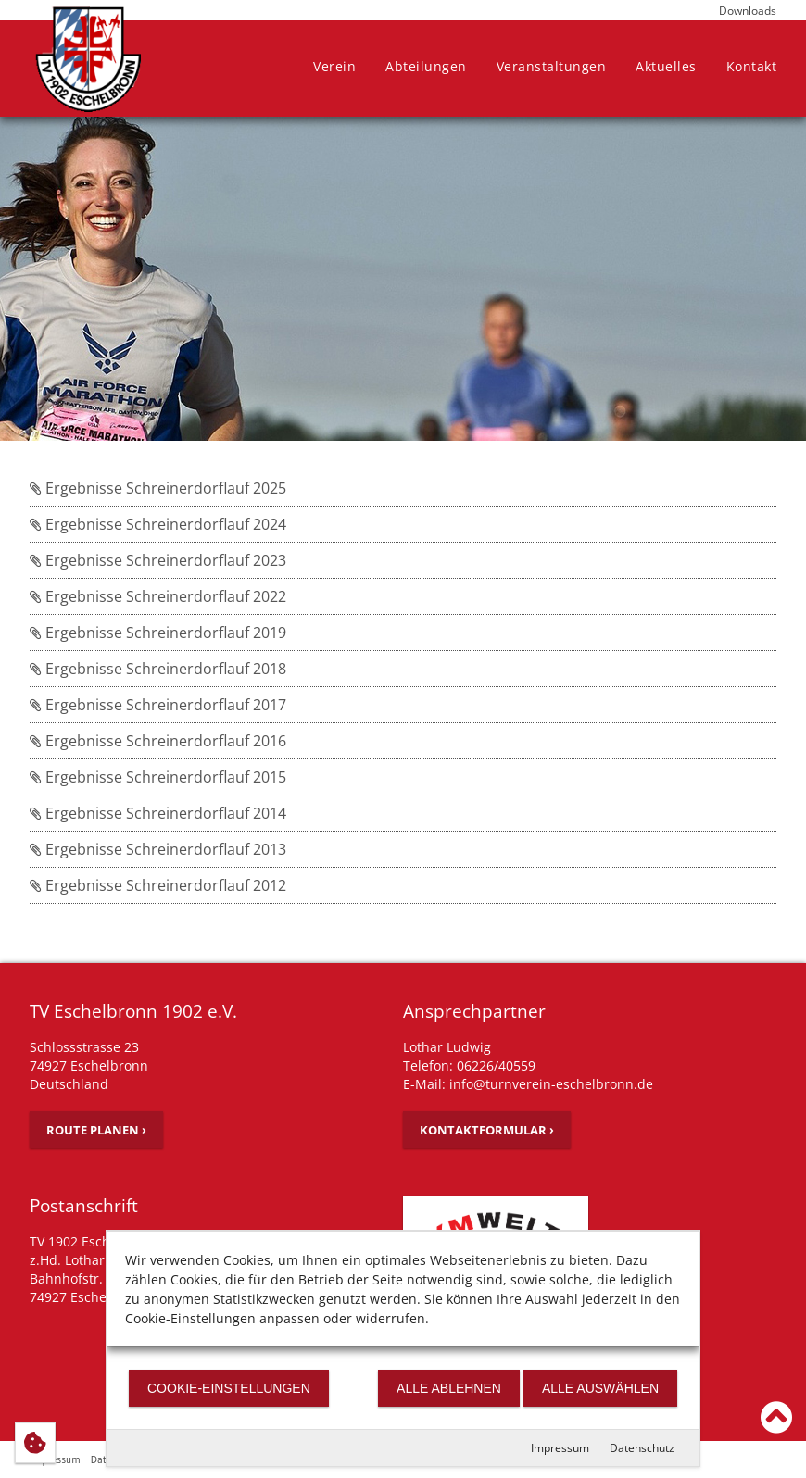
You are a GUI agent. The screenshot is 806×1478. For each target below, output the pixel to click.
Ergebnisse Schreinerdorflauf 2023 (158, 560)
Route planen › (96, 1129)
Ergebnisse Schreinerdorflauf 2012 (158, 885)
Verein (334, 66)
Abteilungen (426, 66)
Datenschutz (642, 1448)
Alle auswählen (600, 1388)
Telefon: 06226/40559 (469, 1065)
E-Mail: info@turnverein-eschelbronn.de (528, 1084)
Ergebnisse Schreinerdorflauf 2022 (158, 596)
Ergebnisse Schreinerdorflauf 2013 (158, 849)
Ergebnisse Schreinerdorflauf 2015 (158, 777)
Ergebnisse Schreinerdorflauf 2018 (158, 668)
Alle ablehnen (449, 1388)
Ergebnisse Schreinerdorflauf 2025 (158, 488)
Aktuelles (666, 66)
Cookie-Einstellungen (228, 1388)
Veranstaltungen (552, 66)
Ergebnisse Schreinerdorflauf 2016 (158, 741)
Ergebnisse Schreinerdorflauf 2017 (158, 705)
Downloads (747, 11)
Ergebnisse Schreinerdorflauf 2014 (158, 813)
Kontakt (751, 66)
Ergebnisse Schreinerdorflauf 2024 (158, 524)
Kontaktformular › (487, 1129)
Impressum (560, 1448)
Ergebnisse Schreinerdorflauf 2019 (158, 632)
